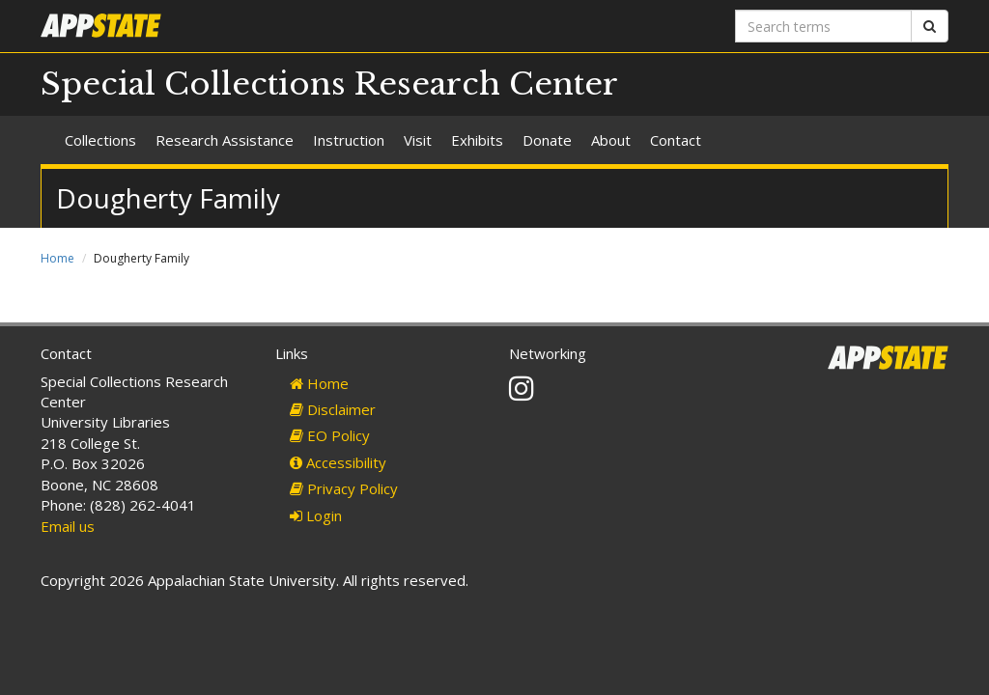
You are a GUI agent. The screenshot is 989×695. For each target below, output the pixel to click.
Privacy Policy (344, 488)
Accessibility (338, 462)
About (611, 140)
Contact (675, 140)
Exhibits (477, 140)
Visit (418, 140)
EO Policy (330, 435)
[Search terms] (823, 26)
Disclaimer (333, 409)
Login (316, 515)
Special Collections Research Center (329, 84)
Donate (547, 140)
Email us (68, 526)
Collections (100, 140)
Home (57, 258)
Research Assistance (224, 140)
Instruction (348, 140)
